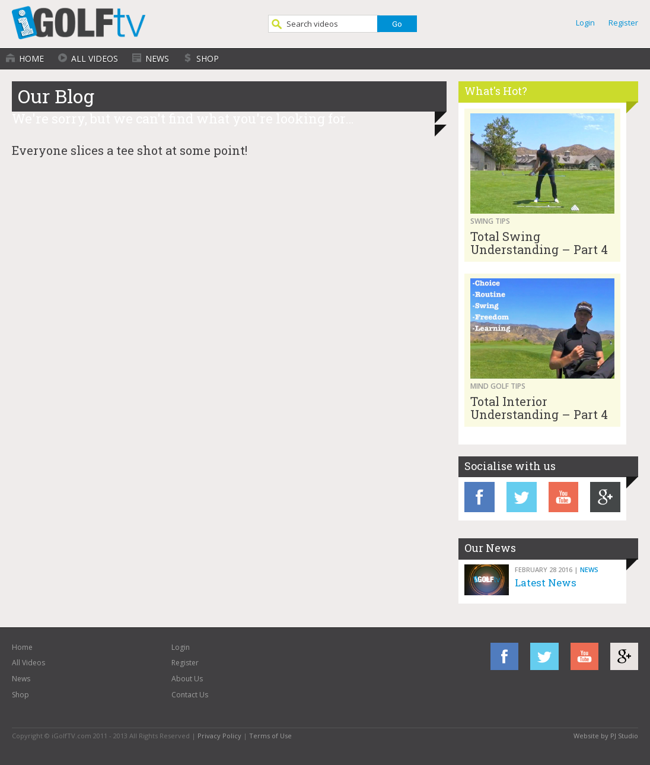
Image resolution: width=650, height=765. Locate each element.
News (157, 58)
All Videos (94, 58)
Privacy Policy (219, 735)
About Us (187, 679)
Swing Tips (490, 221)
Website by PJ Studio (605, 735)
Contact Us (189, 695)
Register (623, 22)
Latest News (545, 582)
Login (585, 22)
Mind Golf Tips (497, 386)
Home (31, 58)
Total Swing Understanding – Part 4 (539, 242)
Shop (207, 58)
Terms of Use (270, 735)
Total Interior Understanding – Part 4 (539, 407)
